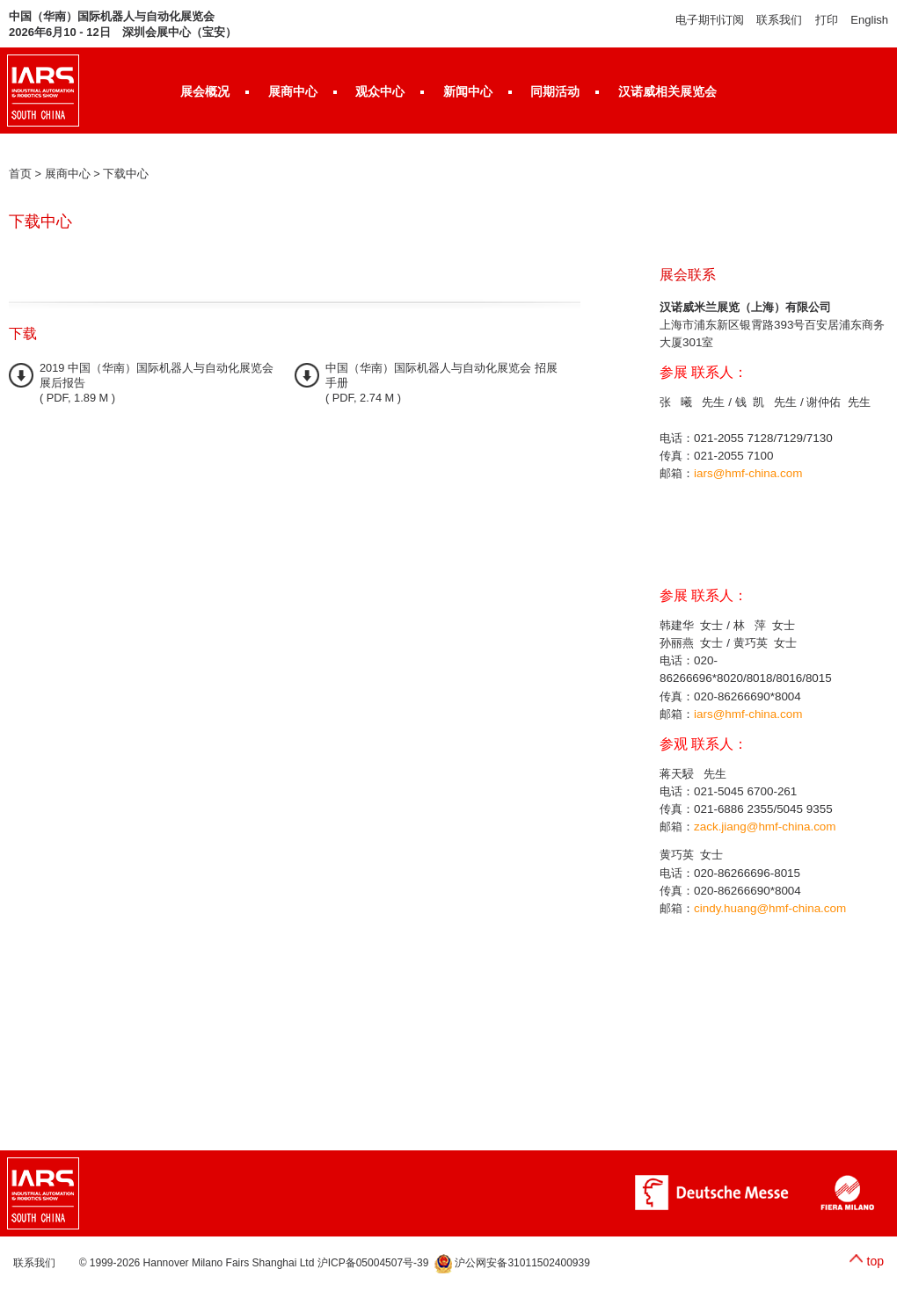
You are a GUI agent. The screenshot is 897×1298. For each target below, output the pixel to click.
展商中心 (292, 91)
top (875, 1261)
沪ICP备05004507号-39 (373, 1263)
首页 (20, 173)
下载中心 (126, 173)
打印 (826, 19)
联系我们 (779, 19)
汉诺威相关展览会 (667, 91)
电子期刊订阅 (709, 19)
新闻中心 (467, 91)
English (869, 19)
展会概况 (205, 91)
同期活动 (555, 91)
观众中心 (380, 91)
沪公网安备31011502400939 (512, 1263)
